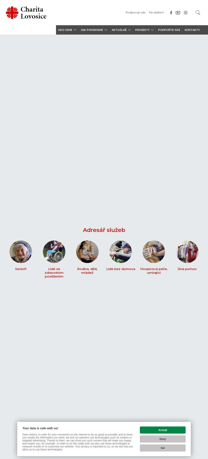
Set (163, 447)
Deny (162, 438)
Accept (162, 429)
